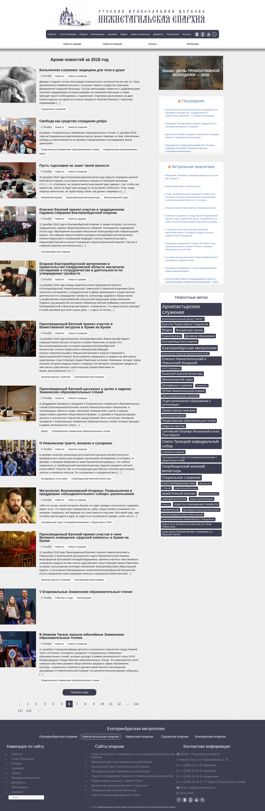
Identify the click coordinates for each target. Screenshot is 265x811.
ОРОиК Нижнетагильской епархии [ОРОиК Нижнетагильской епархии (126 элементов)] (183, 391)
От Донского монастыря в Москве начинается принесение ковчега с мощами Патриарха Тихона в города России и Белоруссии (189, 232)
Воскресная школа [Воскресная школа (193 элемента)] (189, 330)
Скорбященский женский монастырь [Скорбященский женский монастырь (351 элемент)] (183, 468)
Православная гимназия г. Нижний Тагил (116, 780)
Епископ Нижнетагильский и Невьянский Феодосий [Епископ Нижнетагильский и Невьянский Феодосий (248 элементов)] (184, 361)
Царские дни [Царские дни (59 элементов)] (205, 483)
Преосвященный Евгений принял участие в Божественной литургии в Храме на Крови (76, 325)
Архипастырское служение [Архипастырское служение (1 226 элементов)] (181, 309)
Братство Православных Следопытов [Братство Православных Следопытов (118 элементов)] (185, 324)
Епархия (84, 34)
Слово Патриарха (68, 34)
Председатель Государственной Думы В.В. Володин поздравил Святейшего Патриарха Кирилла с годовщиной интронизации (189, 148)
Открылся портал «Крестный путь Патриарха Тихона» (190, 208)
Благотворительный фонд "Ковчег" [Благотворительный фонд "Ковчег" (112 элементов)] (182, 319)
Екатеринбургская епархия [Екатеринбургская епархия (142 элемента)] (179, 341)
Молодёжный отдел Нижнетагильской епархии (120, 771)
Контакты (186, 34)
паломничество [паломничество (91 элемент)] (170, 509)
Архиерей (112, 34)
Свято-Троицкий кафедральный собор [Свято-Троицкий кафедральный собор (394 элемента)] (190, 443)
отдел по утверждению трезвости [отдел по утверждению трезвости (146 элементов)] (196, 504)
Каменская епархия (139, 736)
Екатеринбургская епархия (55, 251)
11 (110, 704)
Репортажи (193, 44)
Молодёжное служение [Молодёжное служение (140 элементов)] (177, 385)
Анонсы (152, 44)
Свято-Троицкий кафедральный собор (115, 795)
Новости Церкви (72, 44)
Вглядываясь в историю (54, 478)
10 (102, 704)
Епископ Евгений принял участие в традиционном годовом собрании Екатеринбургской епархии (81, 211)
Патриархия (193, 101)
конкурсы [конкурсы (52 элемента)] (166, 504)
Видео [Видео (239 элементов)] (167, 330)
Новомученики (97, 34)
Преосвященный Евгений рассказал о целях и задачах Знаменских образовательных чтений (85, 390)
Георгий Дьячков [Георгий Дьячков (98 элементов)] (171, 336)
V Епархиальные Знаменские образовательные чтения (85, 592)
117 (20, 710)
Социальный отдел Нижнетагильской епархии (120, 766)
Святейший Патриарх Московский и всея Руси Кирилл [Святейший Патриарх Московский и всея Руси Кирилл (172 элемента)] (190, 433)
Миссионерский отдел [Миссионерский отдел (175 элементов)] (177, 379)
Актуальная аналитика (193, 166)
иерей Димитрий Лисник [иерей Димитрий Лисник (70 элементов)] (174, 499)
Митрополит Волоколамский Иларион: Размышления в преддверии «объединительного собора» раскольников (86, 492)
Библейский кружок (51, 197)
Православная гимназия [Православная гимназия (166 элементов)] (179, 410)
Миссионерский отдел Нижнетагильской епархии (122, 761)
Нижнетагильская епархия (100, 736)
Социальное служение (53, 109)
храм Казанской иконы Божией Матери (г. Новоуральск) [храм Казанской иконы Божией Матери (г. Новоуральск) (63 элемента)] (188, 519)
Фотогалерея (173, 34)
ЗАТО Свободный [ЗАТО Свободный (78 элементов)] (171, 368)
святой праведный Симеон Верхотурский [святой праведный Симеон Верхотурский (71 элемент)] (182, 514)
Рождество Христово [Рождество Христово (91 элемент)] (173, 426)
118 (28, 710)
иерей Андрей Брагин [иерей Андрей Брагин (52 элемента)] (209, 494)
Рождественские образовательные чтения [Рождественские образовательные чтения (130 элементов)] (189, 420)
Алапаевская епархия (210, 736)
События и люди (64, 597)
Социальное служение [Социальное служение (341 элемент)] (181, 477)
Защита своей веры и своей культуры (183, 186)
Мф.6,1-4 (45, 184)
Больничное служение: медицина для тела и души (82, 70)
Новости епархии (77, 76)
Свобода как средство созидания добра (73, 121)
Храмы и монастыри (140, 34)
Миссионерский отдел (116, 197)
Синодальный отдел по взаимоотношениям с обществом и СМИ (76, 522)
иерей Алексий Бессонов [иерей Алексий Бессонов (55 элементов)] (186, 488)
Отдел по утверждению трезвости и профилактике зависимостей (132, 776)
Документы (158, 34)
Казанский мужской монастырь (83, 197)
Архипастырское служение (55, 376)
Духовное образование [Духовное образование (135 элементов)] (200, 335)
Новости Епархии (112, 44)
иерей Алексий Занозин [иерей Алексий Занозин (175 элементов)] (179, 493)
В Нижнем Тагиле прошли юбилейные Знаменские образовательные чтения (81, 636)
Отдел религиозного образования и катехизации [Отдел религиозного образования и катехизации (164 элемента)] (186, 402)
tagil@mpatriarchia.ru (202, 787)
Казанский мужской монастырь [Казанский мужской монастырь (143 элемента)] (182, 373)
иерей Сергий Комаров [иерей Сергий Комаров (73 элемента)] (201, 499)
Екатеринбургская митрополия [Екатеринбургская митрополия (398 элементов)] (189, 348)
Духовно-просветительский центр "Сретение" (119, 785)
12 (119, 704)
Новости (52, 34)
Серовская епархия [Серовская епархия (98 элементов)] (173, 452)
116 (136, 704)
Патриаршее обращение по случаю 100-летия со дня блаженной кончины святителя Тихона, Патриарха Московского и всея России (190, 246)
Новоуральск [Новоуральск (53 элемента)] (201, 386)
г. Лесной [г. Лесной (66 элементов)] (166, 488)
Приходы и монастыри (25, 777)
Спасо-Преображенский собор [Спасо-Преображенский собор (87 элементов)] (178, 483)
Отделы (123, 34)
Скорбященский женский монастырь (91, 478)
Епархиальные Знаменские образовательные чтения (70, 149)
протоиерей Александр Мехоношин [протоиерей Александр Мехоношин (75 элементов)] (201, 510)
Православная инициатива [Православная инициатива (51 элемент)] (173, 416)
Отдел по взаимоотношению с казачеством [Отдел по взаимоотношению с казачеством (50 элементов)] (180, 396)
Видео (44, 431)
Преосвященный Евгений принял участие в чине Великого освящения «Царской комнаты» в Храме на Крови (84, 537)
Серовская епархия (175, 736)
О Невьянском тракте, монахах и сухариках (75, 443)
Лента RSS (187, 793)
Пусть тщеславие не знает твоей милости (74, 165)
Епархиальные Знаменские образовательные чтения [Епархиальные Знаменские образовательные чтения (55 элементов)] (185, 354)
